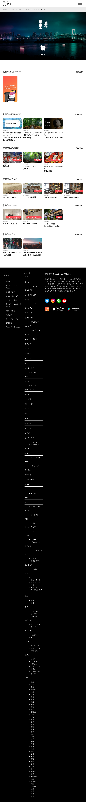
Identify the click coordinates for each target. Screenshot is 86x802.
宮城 (31, 727)
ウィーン (33, 442)
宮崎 (31, 699)
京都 (27, 9)
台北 (31, 603)
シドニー (33, 531)
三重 (31, 789)
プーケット (34, 614)
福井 (31, 704)
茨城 (31, 766)
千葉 (31, 744)
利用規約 (9, 315)
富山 (31, 707)
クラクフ (33, 286)
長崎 (31, 791)
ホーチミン (34, 515)
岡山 (31, 752)
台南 (31, 600)
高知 (31, 694)
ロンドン (33, 627)
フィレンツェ (34, 671)
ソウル (32, 523)
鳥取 (31, 687)
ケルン (32, 558)
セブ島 (32, 493)
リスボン (33, 569)
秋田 (31, 697)
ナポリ (32, 659)
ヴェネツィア (34, 666)
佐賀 (31, 685)
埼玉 (31, 717)
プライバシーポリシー (14, 319)
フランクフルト (35, 561)
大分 (31, 739)
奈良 (31, 761)
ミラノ (32, 669)
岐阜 (31, 719)
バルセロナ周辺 (35, 648)
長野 (31, 769)
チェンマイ (34, 611)
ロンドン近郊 (34, 624)
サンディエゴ (34, 587)
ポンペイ (33, 661)
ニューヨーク (34, 580)
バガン (32, 385)
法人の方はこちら (12, 296)
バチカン (33, 664)
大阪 (31, 779)
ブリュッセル (34, 542)
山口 (31, 692)
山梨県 (32, 786)
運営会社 (9, 323)
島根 (31, 794)
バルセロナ (34, 651)
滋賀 (31, 724)
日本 (20, 9)
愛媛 (31, 742)
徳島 (31, 682)
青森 (31, 729)
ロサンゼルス (34, 582)
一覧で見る (78, 72)
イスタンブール (35, 507)
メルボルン (34, 445)
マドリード (34, 646)
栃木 (31, 749)
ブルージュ (34, 539)
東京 (31, 796)
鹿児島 (32, 690)
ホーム (5, 9)
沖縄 (31, 737)
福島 (31, 702)
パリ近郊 (33, 635)
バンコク (33, 616)
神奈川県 (33, 776)
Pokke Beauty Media (13, 327)
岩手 (31, 722)
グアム (32, 577)
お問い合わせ (10, 311)
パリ (31, 638)
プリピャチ (34, 322)
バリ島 (32, 372)
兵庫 (31, 747)
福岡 (31, 734)
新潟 (31, 764)
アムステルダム (35, 550)
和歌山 (32, 712)
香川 (31, 732)
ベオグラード (34, 330)
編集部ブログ (10, 292)
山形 (31, 714)
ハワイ (32, 585)
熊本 (31, 709)
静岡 (31, 754)
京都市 (36, 9)
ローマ (32, 674)
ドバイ (32, 304)
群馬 (31, 774)
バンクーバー (34, 466)
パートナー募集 (11, 300)
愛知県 (32, 771)
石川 (31, 756)
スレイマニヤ (34, 458)
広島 (31, 759)
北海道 (32, 781)
